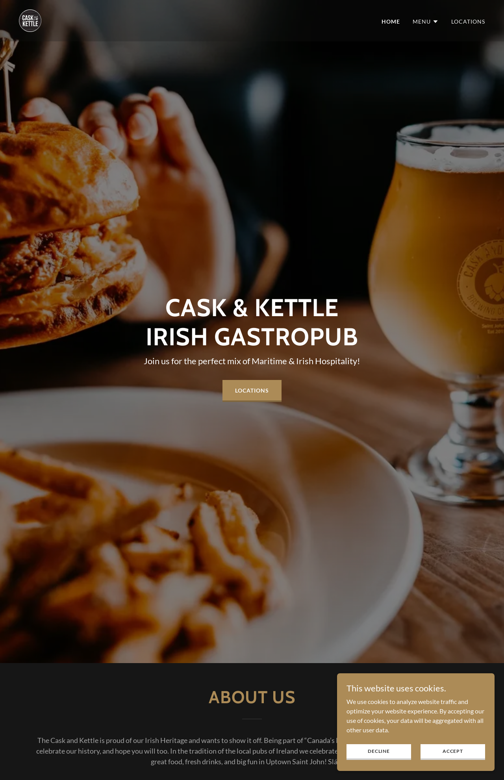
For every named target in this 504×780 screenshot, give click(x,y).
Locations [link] (468, 21)
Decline (379, 757)
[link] (30, 20)
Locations (252, 390)
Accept (453, 757)
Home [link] (391, 21)
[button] (426, 21)
